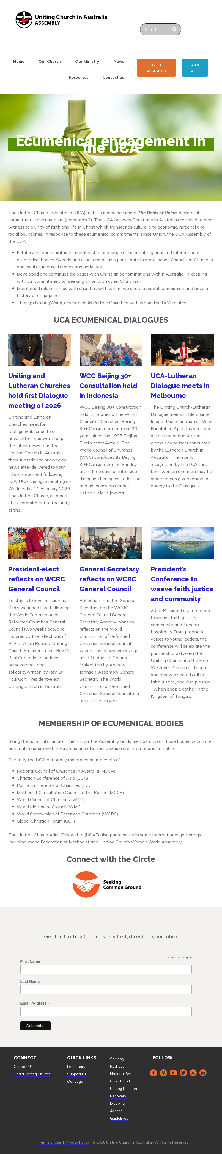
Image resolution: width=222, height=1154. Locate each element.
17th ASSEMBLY (156, 68)
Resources (78, 77)
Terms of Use (50, 1142)
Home (18, 61)
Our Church (50, 61)
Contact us (113, 77)
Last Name (30, 981)
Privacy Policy (77, 1142)
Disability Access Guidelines (119, 1110)
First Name (30, 961)
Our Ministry (87, 61)
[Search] (175, 29)
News (119, 61)
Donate (195, 68)
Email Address (35, 1003)
